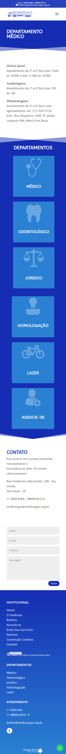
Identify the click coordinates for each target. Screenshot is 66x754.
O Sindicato (14, 615)
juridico (33, 278)
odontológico (33, 231)
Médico (33, 186)
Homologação (33, 325)
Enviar (53, 583)
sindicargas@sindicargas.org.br (28, 507)
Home (11, 610)
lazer (33, 373)
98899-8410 (36, 499)
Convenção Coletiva (20, 639)
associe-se (33, 417)
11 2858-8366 (15, 499)
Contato (12, 644)
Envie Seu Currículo (20, 630)
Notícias (12, 634)
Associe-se (14, 625)
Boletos (12, 620)
